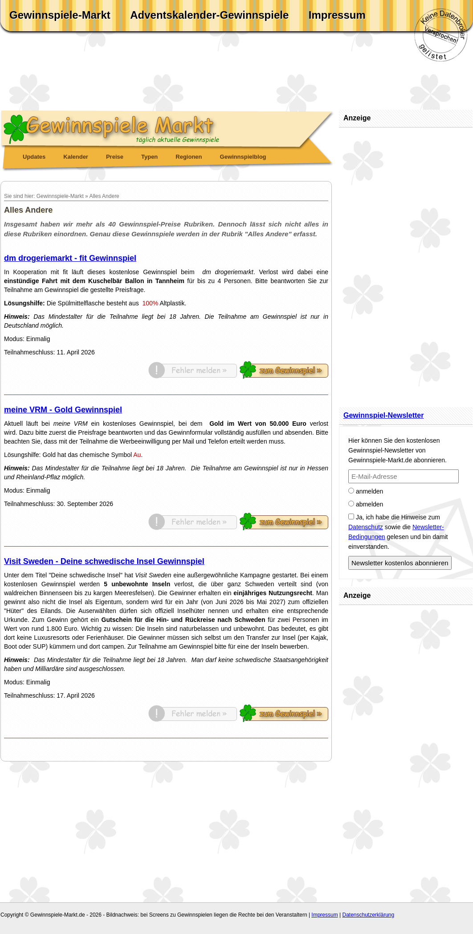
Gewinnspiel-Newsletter (383, 415)
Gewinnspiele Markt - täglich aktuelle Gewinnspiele (167, 127)
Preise (114, 156)
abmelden (365, 504)
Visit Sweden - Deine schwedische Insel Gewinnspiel (104, 561)
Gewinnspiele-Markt (59, 15)
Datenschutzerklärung (368, 915)
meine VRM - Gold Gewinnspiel (63, 409)
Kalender (75, 156)
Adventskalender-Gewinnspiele (209, 15)
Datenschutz (365, 527)
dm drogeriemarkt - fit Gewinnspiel (70, 258)
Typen (149, 156)
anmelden (365, 491)
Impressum (337, 15)
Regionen (188, 156)
